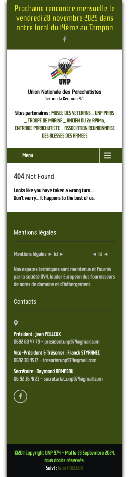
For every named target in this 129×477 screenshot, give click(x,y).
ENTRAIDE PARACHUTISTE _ (39, 128)
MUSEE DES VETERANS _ (72, 113)
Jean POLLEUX (70, 468)
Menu (27, 155)
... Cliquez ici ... (77, 254)
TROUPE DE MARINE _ (47, 121)
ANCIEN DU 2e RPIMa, (86, 121)
